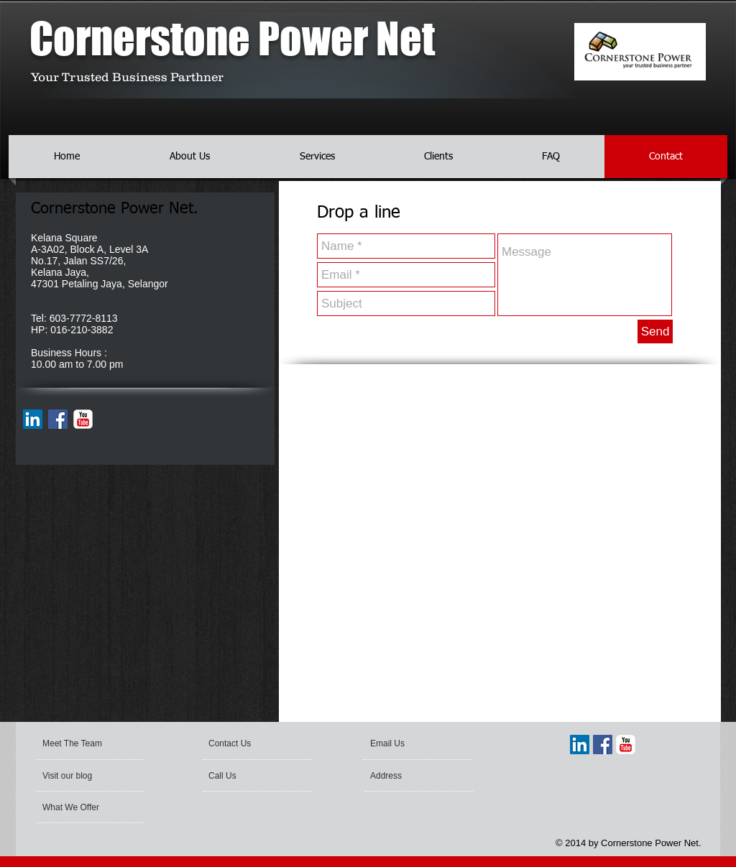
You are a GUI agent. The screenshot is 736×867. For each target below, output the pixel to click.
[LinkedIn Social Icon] (32, 419)
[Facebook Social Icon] (58, 419)
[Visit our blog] (78, 776)
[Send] (655, 331)
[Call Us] (248, 776)
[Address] (409, 776)
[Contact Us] (242, 743)
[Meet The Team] (97, 743)
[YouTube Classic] (83, 419)
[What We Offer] (86, 807)
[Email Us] (409, 743)
